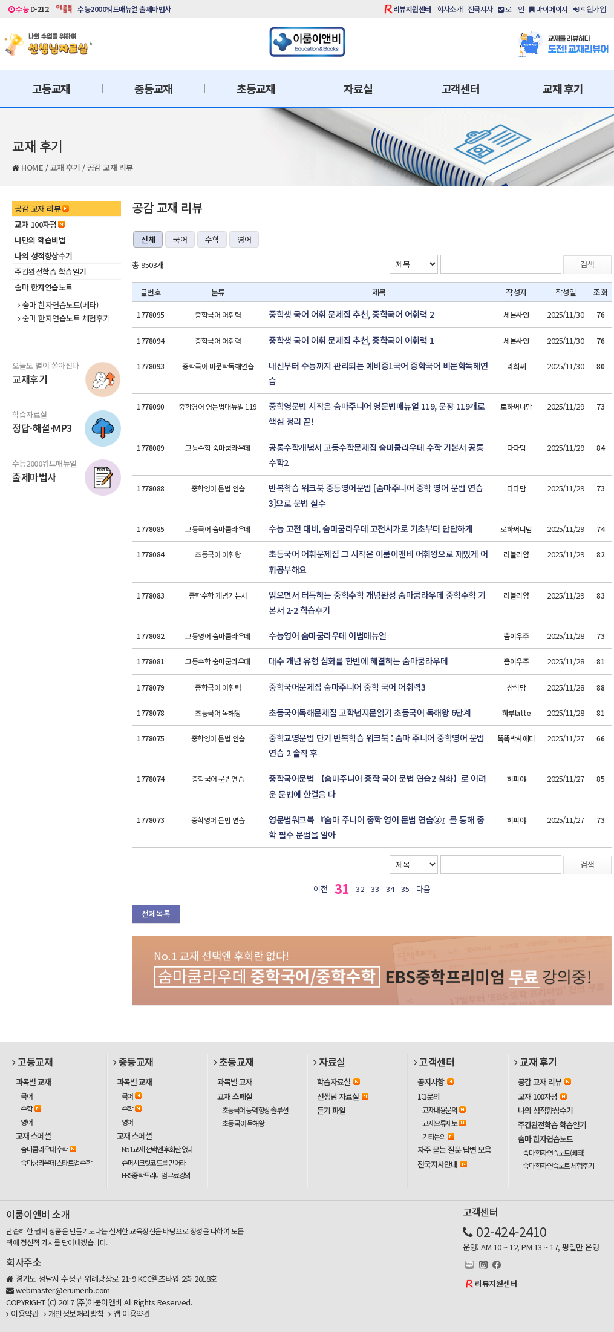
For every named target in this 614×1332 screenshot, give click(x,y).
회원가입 (589, 9)
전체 (148, 239)
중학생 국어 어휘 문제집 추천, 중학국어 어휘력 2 (351, 314)
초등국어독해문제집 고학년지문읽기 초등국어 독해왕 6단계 (370, 712)
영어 (244, 239)
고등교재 (51, 88)
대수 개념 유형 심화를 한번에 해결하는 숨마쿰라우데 (358, 661)
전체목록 (156, 913)
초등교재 (256, 88)
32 (360, 888)
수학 (212, 239)
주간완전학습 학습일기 (51, 271)
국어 (180, 239)
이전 (320, 888)
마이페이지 (548, 9)
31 (341, 888)
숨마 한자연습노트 (44, 287)
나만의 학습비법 (40, 240)
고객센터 (461, 88)
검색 (587, 264)
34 (390, 888)
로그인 (511, 9)
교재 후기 (563, 88)
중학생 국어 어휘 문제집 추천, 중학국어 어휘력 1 (351, 340)
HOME (32, 167)
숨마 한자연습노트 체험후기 (64, 318)
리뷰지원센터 (412, 9)
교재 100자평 (40, 224)
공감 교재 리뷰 (110, 167)
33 (375, 888)
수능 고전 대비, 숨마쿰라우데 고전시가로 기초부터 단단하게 (370, 528)
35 (405, 888)
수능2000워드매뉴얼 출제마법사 (124, 9)
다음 (423, 888)
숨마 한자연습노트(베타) (58, 305)
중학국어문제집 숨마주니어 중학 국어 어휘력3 (347, 687)
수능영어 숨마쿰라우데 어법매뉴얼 (328, 635)
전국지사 (480, 9)
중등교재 (153, 88)
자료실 (358, 88)
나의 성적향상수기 (44, 255)
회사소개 (449, 9)
